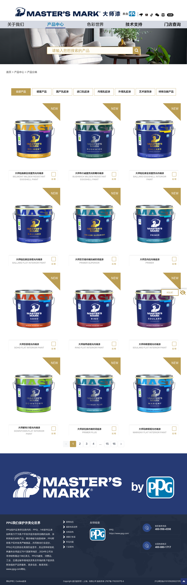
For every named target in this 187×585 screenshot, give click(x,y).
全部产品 (21, 91)
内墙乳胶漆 (104, 91)
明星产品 (42, 91)
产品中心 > (20, 72)
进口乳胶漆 (83, 91)
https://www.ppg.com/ (119, 533)
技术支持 (134, 24)
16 (114, 443)
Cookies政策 (21, 581)
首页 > (10, 72)
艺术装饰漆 (145, 91)
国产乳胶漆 (62, 91)
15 (107, 443)
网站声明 (10, 581)
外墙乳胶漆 (124, 91)
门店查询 (172, 24)
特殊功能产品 (166, 91)
